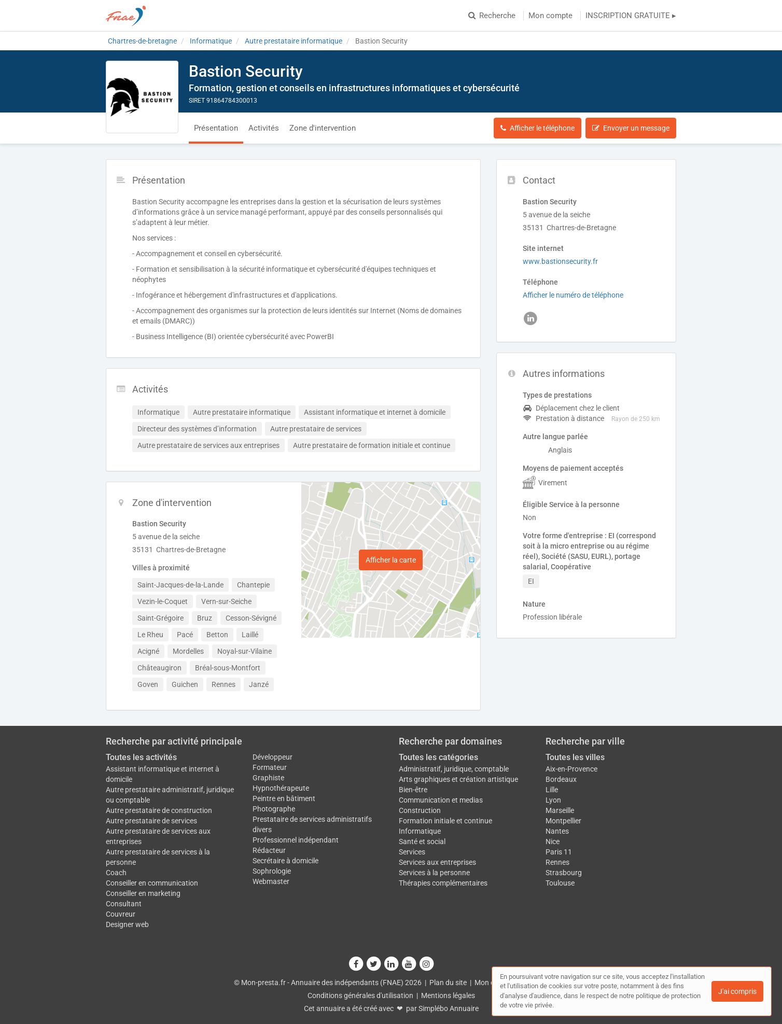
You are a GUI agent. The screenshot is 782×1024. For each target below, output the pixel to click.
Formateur (270, 767)
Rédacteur (269, 850)
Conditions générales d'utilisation (360, 995)
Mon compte (550, 15)
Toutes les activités (141, 757)
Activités (263, 128)
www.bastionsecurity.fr (560, 261)
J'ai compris (737, 991)
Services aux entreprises (437, 862)
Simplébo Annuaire (448, 1008)
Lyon (553, 800)
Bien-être (413, 789)
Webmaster (271, 881)
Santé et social (422, 841)
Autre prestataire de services (151, 821)
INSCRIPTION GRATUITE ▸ (630, 15)
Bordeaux (561, 779)
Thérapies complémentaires (443, 883)
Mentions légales (448, 995)
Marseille (560, 810)
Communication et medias (441, 800)
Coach (116, 872)
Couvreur (120, 914)
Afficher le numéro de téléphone (573, 295)
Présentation (216, 128)
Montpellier (563, 821)
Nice (553, 841)
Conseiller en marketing (143, 893)
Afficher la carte (391, 560)
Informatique (420, 831)
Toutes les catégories (438, 757)
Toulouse (560, 883)
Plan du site (448, 982)
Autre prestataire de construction (159, 810)
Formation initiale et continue (445, 821)
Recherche (491, 15)
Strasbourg (564, 872)
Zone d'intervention (322, 128)
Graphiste (268, 778)
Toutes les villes (575, 757)
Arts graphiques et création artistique (458, 779)
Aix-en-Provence (571, 769)
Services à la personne (434, 872)
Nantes (557, 831)
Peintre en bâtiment (284, 798)
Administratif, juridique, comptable (454, 769)
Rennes (557, 862)
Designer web (127, 924)
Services (412, 852)
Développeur (272, 757)
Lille (552, 789)
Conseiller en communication (152, 883)
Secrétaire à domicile (285, 861)
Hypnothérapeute (281, 788)
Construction (420, 810)
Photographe (274, 809)
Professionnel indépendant (296, 840)
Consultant (124, 904)
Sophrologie (272, 871)
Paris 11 (559, 852)
